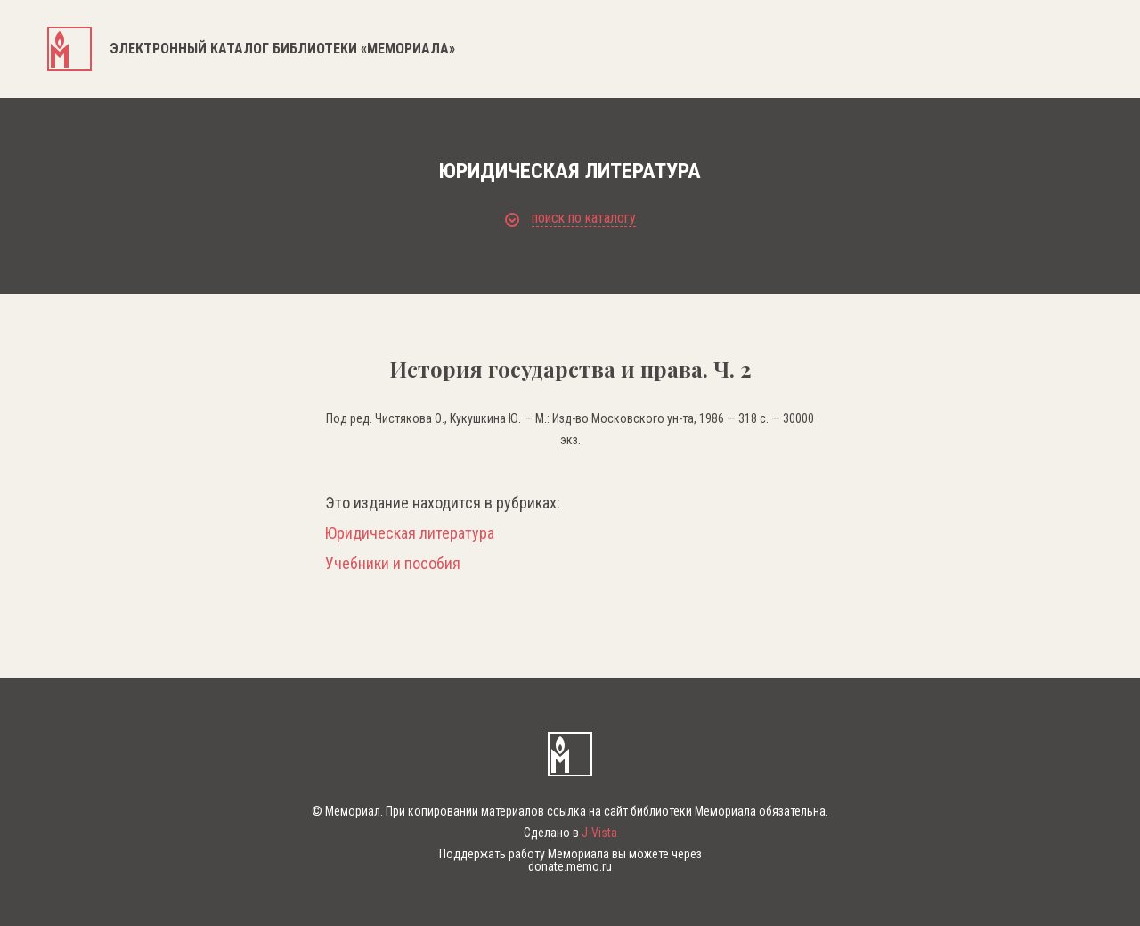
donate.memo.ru (570, 866)
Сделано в (570, 832)
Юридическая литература (409, 533)
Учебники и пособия (392, 564)
